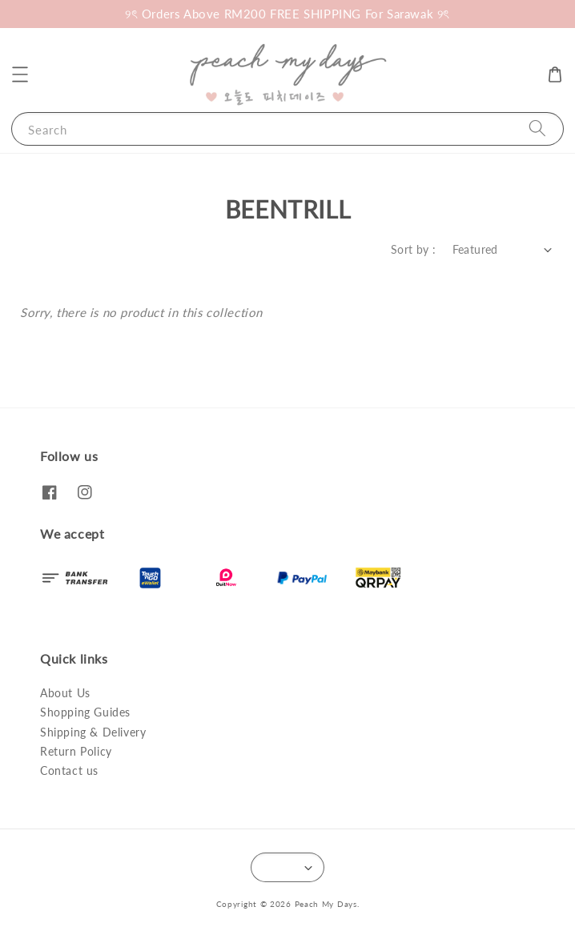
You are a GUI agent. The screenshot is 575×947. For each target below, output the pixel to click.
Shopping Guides (85, 712)
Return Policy (76, 751)
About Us (65, 693)
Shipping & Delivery (93, 732)
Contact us (69, 770)
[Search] (537, 128)
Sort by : (413, 249)
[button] (20, 74)
